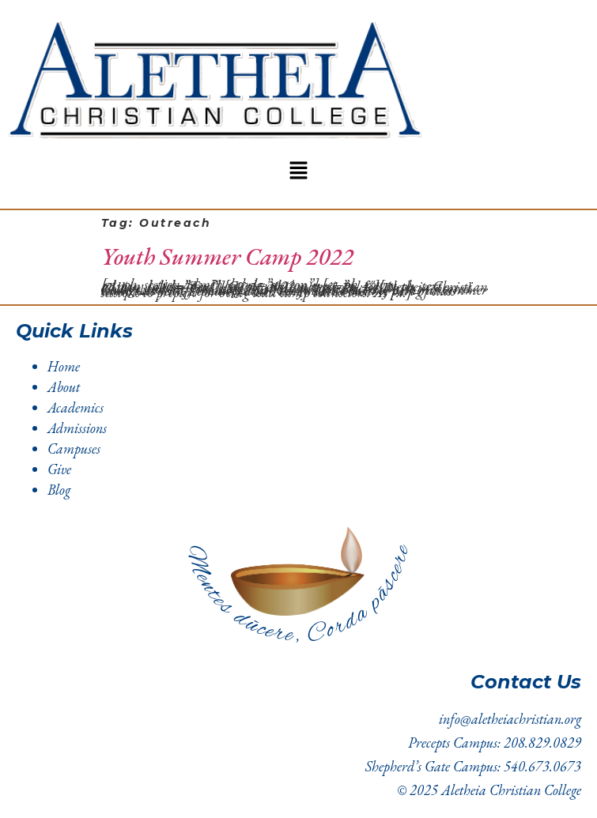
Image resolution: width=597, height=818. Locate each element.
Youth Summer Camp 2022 (227, 256)
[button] (298, 171)
